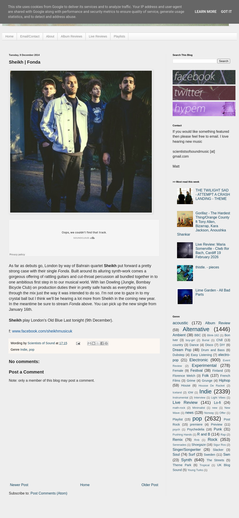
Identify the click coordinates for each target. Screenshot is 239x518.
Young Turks (195, 470)
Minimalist (198, 407)
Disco (209, 345)
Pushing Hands (182, 434)
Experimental (204, 365)
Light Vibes (218, 397)
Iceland (177, 392)
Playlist (178, 419)
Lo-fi (217, 403)
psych (176, 429)
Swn (226, 454)
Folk (205, 375)
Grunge (207, 380)
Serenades (179, 444)
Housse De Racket (212, 385)
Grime (191, 380)
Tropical (205, 465)
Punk (218, 429)
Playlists (119, 36)
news (189, 412)
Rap (223, 434)
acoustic (180, 323)
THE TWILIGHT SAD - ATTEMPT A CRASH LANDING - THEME (212, 194)
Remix (178, 440)
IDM (190, 392)
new (214, 407)
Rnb (196, 440)
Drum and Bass (213, 350)
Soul (176, 454)
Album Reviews (71, 36)
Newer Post (19, 485)
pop (31, 349)
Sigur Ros (219, 444)
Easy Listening (201, 355)
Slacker (218, 450)
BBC (197, 335)
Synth (186, 459)
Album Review (217, 323)
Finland (217, 370)
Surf (192, 454)
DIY (222, 345)
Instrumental (180, 397)
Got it (226, 12)
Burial (205, 340)
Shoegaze (198, 444)
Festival (196, 370)
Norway (209, 412)
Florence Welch (184, 375)
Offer (222, 412)
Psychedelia (195, 429)
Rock (213, 439)
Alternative (196, 329)
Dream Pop (182, 350)
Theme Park (182, 465)
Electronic (198, 360)
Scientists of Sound (42, 343)
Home (9, 36)
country (178, 345)
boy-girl (190, 340)
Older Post (149, 485)
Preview (216, 424)
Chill (219, 340)
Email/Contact (29, 36)
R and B (203, 434)
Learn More (205, 12)
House (186, 385)
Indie (23, 349)
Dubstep (179, 355)
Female (178, 370)
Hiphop (224, 380)
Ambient (179, 335)
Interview (199, 397)
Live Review (185, 402)
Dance (194, 345)
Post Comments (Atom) (49, 493)
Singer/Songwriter (187, 450)
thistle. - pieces (207, 267)
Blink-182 (213, 335)
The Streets (215, 460)
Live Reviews (98, 36)
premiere (196, 424)
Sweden (209, 454)
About (50, 36)
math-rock (179, 407)
